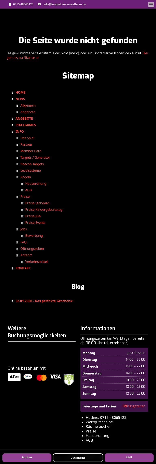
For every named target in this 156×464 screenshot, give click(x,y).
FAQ (23, 242)
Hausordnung (35, 183)
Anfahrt (26, 255)
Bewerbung (34, 235)
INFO (19, 131)
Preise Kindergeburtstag (43, 209)
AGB (28, 190)
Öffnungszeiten (32, 248)
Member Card (30, 151)
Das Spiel (27, 138)
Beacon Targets (32, 164)
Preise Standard (37, 203)
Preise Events (35, 222)
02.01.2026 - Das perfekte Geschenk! (44, 301)
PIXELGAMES (25, 125)
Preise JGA (33, 216)
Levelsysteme (30, 170)
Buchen (27, 457)
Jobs (23, 229)
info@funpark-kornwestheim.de (64, 4)
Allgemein (28, 105)
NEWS (20, 99)
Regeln (25, 177)
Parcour (26, 144)
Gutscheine (77, 458)
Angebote (27, 112)
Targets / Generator (35, 157)
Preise (25, 196)
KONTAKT (23, 268)
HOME (20, 92)
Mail (129, 457)
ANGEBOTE (24, 118)
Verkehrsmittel (36, 261)
